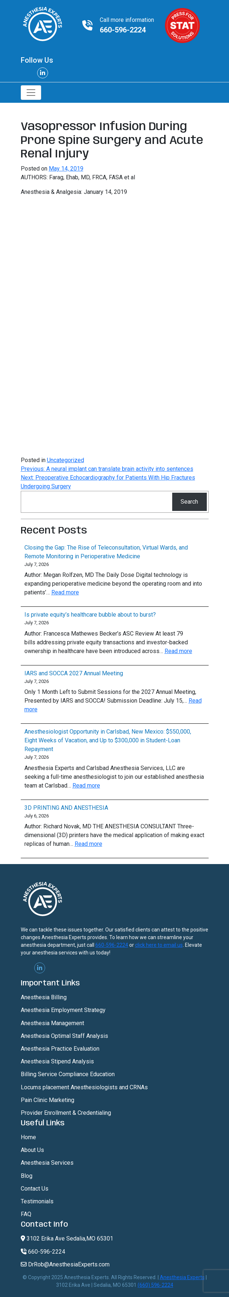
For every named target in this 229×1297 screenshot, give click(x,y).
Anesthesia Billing (44, 997)
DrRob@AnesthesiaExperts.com (65, 1264)
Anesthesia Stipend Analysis (57, 1061)
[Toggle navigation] (31, 92)
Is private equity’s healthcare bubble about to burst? (90, 614)
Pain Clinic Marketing (47, 1100)
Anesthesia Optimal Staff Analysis (64, 1035)
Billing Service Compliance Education (68, 1074)
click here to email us (159, 945)
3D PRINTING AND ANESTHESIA (66, 807)
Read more (65, 592)
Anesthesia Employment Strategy (63, 1010)
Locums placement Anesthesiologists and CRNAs (84, 1087)
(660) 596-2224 (155, 1285)
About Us (32, 1149)
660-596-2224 (123, 30)
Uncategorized (65, 460)
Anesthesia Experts (182, 1277)
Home (28, 1137)
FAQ (26, 1214)
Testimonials (37, 1201)
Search (189, 501)
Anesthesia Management (52, 1023)
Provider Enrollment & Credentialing (66, 1112)
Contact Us (34, 1188)
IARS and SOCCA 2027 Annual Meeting (73, 673)
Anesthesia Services (47, 1162)
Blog (26, 1175)
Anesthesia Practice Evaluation (60, 1048)
